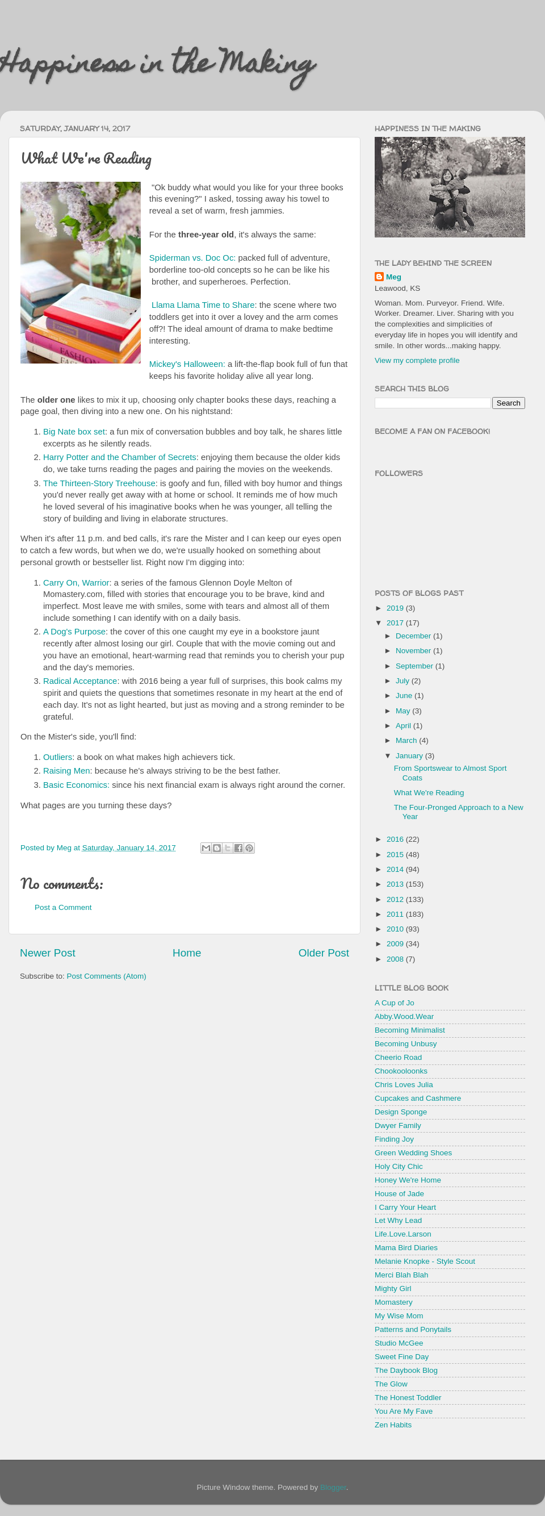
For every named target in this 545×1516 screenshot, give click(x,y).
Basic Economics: (76, 785)
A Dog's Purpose (74, 631)
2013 (396, 884)
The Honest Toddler (408, 1397)
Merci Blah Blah (402, 1275)
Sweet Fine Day (402, 1356)
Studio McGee (399, 1343)
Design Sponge (401, 1112)
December (414, 636)
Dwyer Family (398, 1125)
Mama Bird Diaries (406, 1247)
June (405, 695)
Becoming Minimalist (410, 1030)
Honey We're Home (408, 1180)
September (415, 666)
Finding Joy (394, 1139)
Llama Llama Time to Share (203, 305)
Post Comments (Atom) (106, 976)
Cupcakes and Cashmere (418, 1098)
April (404, 725)
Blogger (333, 1487)
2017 (396, 623)
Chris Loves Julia (404, 1084)
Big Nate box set (74, 431)
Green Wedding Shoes (413, 1153)
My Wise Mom (399, 1316)
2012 (396, 899)
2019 (396, 608)
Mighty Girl (393, 1288)
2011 (396, 914)
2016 (396, 839)
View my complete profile (417, 360)
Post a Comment (63, 907)
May (404, 711)
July (404, 680)
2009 (396, 943)
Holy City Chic (399, 1166)
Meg (393, 277)
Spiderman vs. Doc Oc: (192, 257)
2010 (396, 929)
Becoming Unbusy (406, 1043)
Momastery (394, 1302)
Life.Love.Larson (403, 1234)
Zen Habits (393, 1425)
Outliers (57, 757)
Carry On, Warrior (76, 582)
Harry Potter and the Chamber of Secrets (119, 457)
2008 (396, 959)
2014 (396, 869)
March (407, 740)
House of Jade (399, 1193)
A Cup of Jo (394, 1003)
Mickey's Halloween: (187, 364)
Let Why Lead (398, 1220)
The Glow (391, 1384)
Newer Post (48, 953)
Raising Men (66, 770)
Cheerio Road (398, 1057)
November (414, 650)
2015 (396, 854)
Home (187, 953)
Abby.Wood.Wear (404, 1016)
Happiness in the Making (157, 66)
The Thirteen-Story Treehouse (99, 483)
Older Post (324, 953)
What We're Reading (429, 792)
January (410, 755)
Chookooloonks (401, 1071)
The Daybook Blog (406, 1370)
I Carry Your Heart (405, 1207)
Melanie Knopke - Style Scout (425, 1261)
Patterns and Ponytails (413, 1329)
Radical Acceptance (80, 681)
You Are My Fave (404, 1411)
